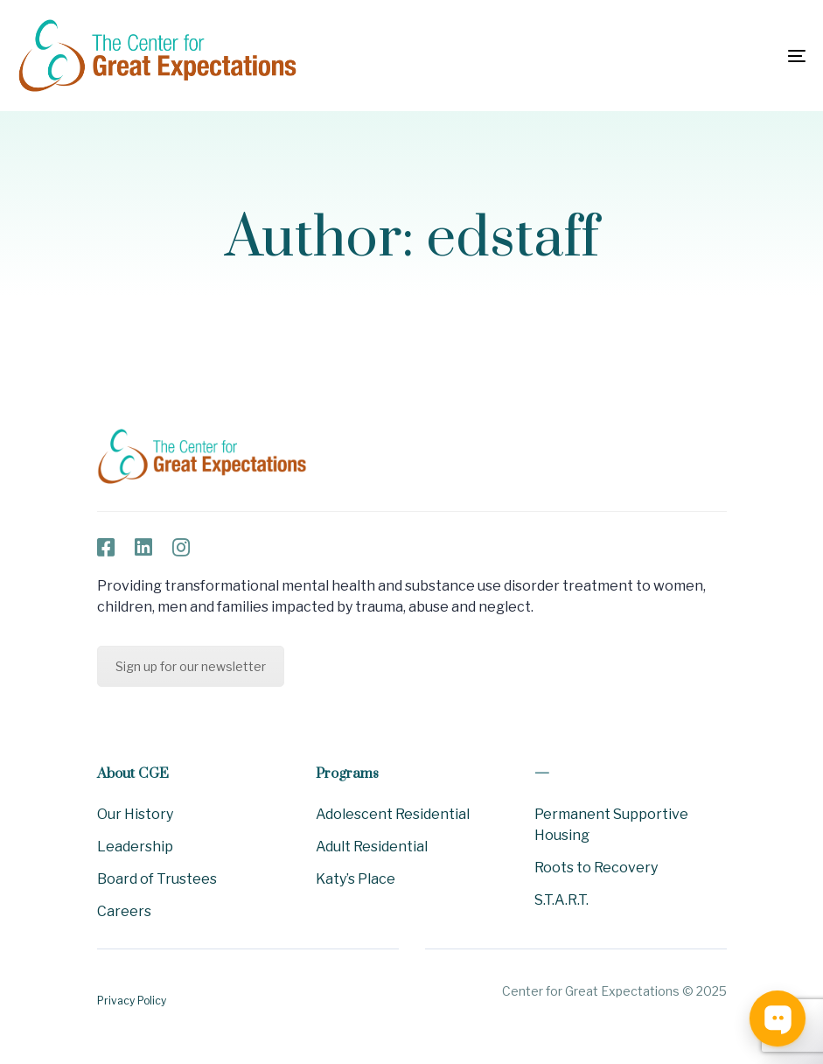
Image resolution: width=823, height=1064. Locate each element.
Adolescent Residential (393, 814)
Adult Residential (372, 846)
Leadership (135, 846)
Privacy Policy (131, 1000)
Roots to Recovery (596, 867)
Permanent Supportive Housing (611, 825)
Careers (124, 911)
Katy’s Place (355, 879)
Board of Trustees (157, 879)
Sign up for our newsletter (190, 666)
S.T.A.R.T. (561, 900)
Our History (135, 814)
